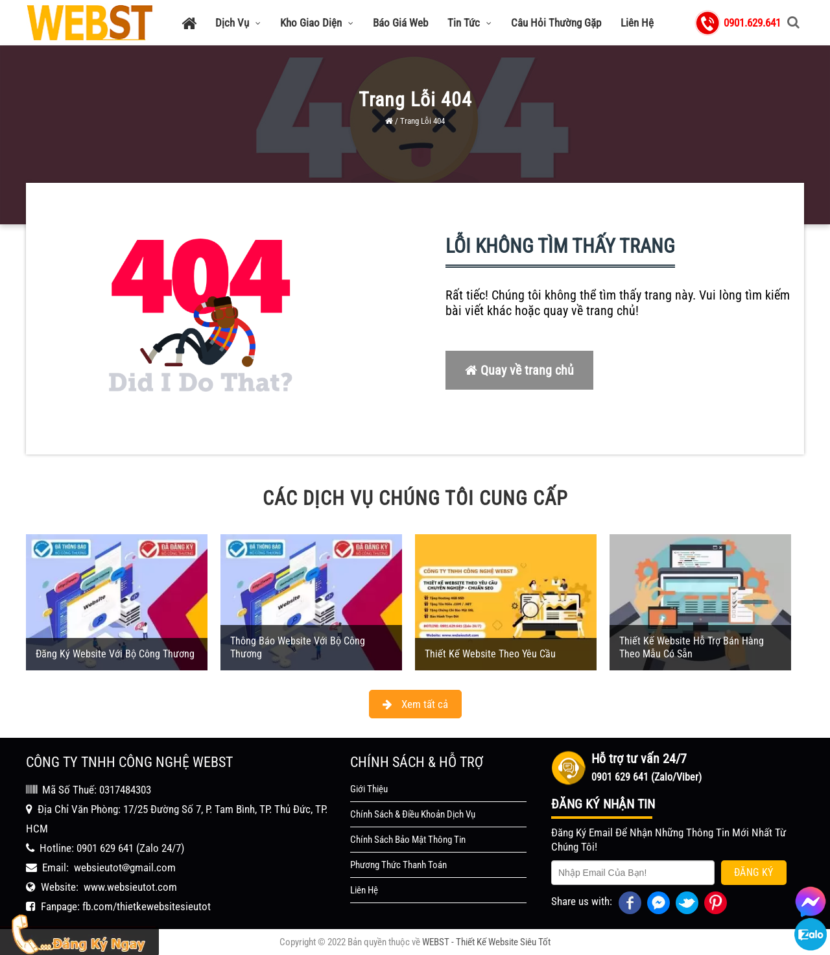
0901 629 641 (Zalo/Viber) (646, 777)
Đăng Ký (754, 872)
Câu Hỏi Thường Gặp (556, 22)
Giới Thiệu (369, 789)
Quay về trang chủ (519, 370)
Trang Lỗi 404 (422, 121)
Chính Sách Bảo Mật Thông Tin (408, 839)
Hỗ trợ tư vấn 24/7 (639, 758)
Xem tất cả (415, 704)
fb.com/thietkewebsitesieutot (146, 906)
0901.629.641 (752, 22)
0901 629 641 (105, 848)
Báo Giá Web (400, 22)
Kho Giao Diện (316, 22)
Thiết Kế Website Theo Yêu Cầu (490, 654)
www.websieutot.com (130, 886)
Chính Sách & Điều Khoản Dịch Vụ (412, 814)
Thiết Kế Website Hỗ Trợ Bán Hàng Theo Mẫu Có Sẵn (691, 647)
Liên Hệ (637, 22)
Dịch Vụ (238, 22)
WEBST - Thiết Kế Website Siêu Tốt (486, 942)
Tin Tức (469, 22)
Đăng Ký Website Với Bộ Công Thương (115, 654)
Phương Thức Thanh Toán (398, 865)
